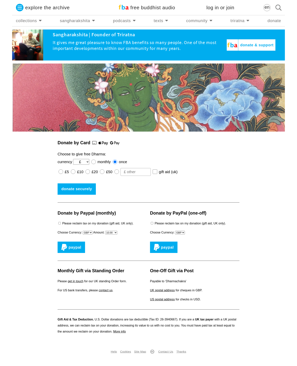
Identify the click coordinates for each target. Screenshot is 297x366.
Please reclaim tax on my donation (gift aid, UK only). (97, 223)
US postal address (162, 299)
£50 (109, 172)
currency (65, 162)
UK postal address (162, 290)
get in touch (75, 281)
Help (114, 351)
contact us (106, 290)
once (123, 162)
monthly (104, 162)
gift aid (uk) (168, 172)
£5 (67, 172)
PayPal (71, 247)
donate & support (257, 45)
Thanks (181, 351)
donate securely (76, 189)
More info (119, 331)
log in (220, 8)
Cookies (125, 351)
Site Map (140, 351)
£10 (80, 172)
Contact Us (165, 351)
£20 (94, 172)
